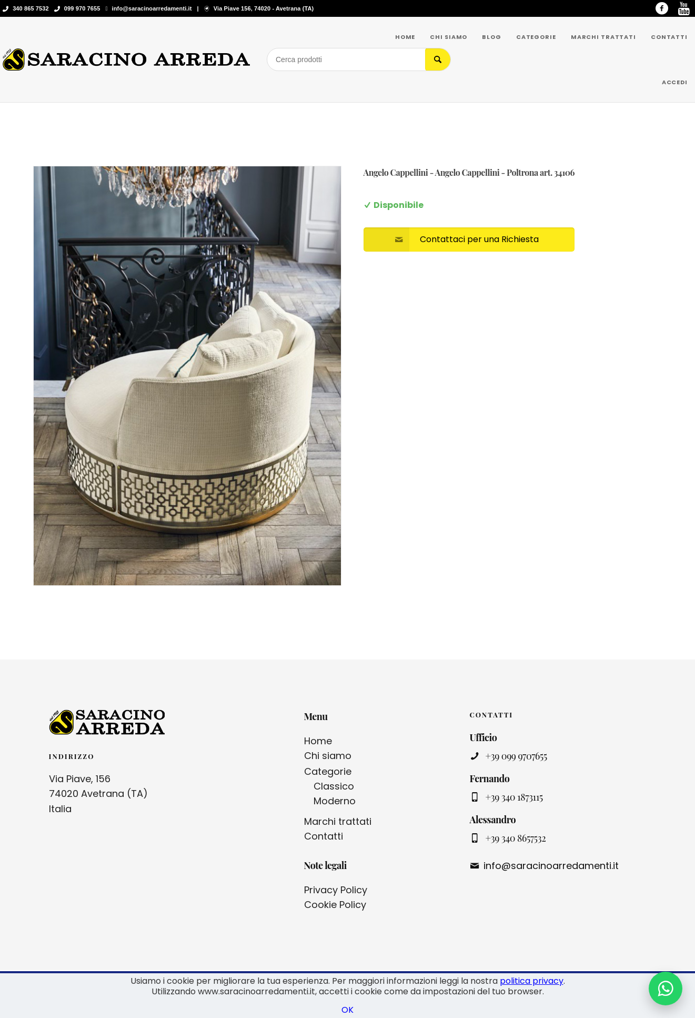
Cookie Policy (335, 904)
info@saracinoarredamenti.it (152, 8)
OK (347, 1010)
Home (318, 740)
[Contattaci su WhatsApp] (665, 988)
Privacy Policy (335, 889)
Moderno (335, 800)
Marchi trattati (337, 821)
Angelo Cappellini (396, 172)
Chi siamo (327, 755)
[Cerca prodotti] (346, 59)
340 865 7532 (31, 8)
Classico (334, 786)
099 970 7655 (82, 8)
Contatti (323, 836)
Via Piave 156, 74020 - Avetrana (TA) (264, 8)
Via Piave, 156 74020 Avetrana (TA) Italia (98, 794)
